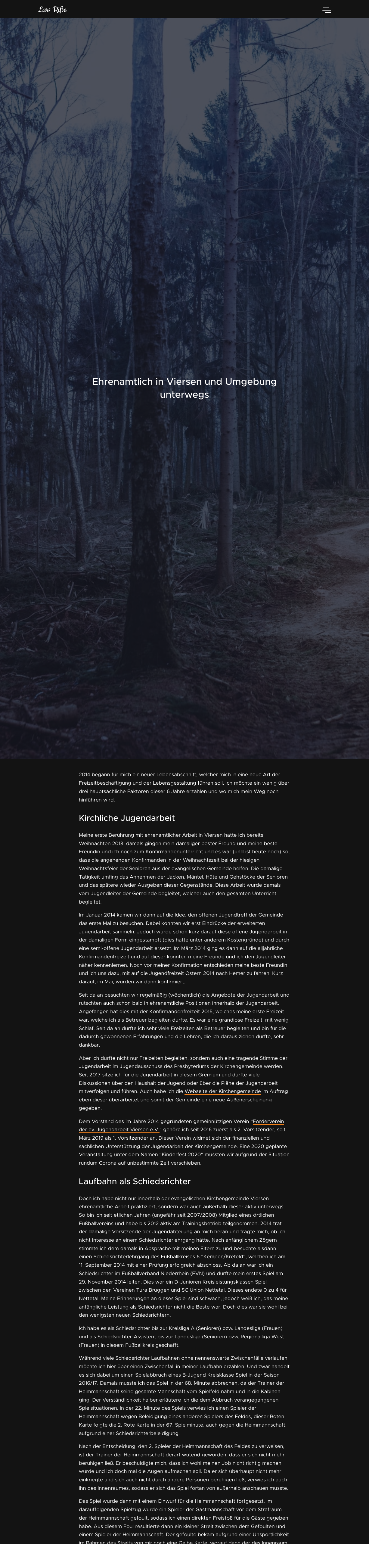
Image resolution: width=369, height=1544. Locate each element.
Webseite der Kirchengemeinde (222, 1091)
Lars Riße (52, 10)
